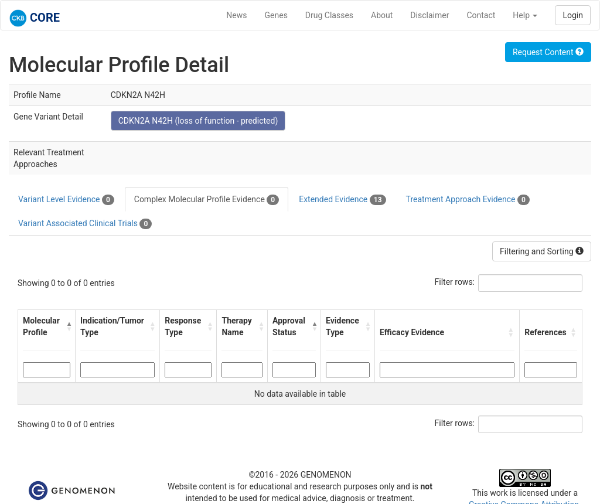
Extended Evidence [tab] (342, 200)
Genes (276, 15)
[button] (68, 326)
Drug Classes (329, 15)
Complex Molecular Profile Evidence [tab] (206, 200)
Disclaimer (429, 15)
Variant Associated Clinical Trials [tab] (85, 224)
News (236, 15)
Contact (480, 15)
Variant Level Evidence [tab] (66, 200)
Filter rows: (455, 282)
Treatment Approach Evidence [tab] (468, 200)
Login (572, 15)
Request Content (548, 52)
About (382, 15)
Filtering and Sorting (542, 251)
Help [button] (525, 15)
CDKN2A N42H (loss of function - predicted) (198, 120)
